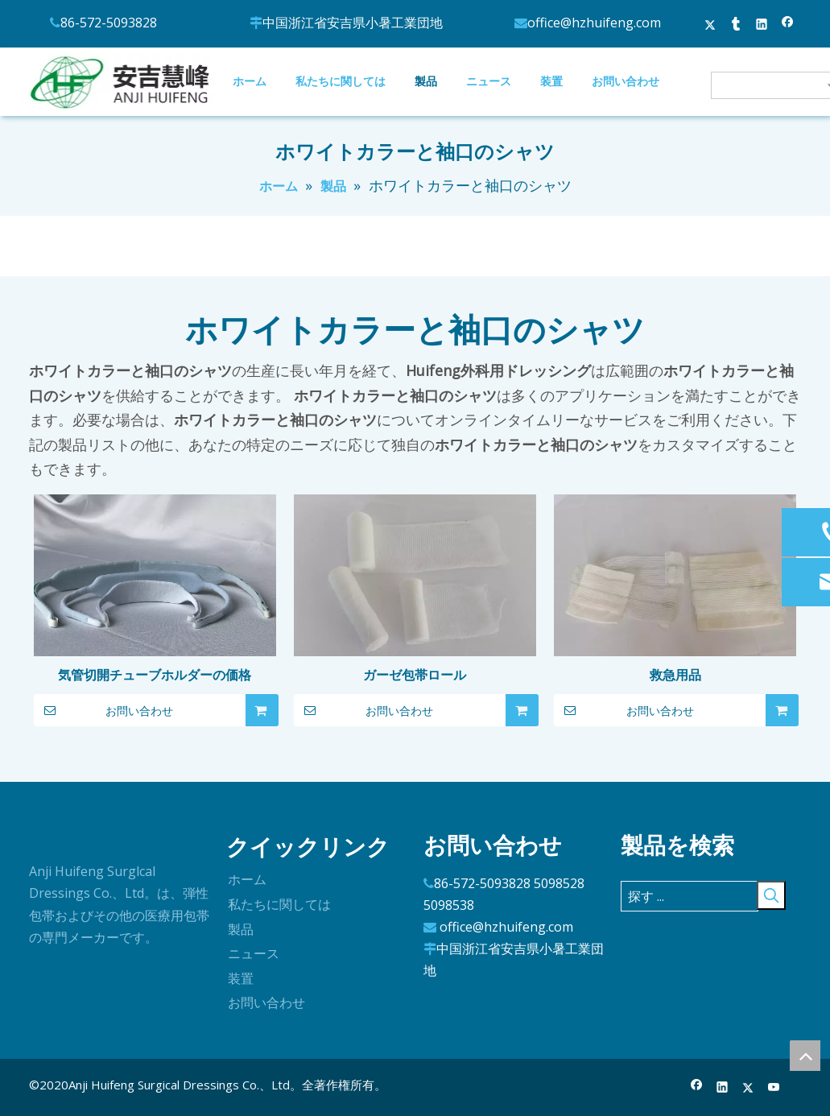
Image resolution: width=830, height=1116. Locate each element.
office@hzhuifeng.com (506, 927)
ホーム (247, 879)
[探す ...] (689, 896)
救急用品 (675, 675)
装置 (241, 978)
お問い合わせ (104, 710)
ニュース (253, 953)
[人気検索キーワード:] (771, 895)
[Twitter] (748, 1088)
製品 (241, 929)
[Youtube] (774, 1088)
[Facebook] (697, 1088)
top (805, 1055)
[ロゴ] (42, 840)
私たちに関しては (279, 904)
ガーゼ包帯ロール (414, 675)
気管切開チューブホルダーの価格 (154, 675)
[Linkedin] (722, 1088)
